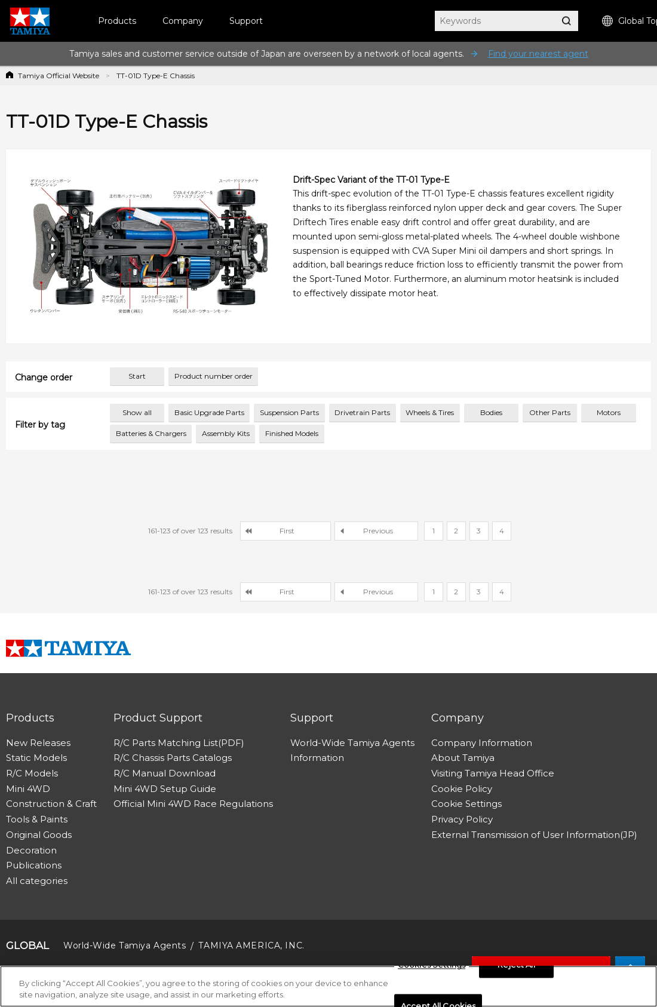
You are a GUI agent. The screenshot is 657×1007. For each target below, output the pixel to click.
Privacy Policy (462, 819)
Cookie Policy (461, 788)
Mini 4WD (28, 788)
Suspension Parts (289, 412)
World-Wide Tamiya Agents (352, 742)
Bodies (491, 412)
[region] (328, 986)
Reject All (516, 965)
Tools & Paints (36, 819)
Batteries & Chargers (151, 433)
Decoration (31, 850)
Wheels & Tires (430, 412)
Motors (609, 412)
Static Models (36, 757)
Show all (137, 412)
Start (137, 376)
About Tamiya (463, 757)
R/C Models (32, 773)
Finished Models (291, 433)
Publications (34, 865)
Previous (378, 530)
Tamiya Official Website (58, 75)
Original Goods (39, 834)
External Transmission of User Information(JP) (534, 834)
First (287, 530)
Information (317, 757)
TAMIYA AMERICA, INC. (251, 945)
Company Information (481, 742)
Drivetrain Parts (362, 412)
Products (117, 21)
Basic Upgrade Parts (209, 412)
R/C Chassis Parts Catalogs (172, 757)
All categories (36, 880)
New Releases (38, 742)
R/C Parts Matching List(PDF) (178, 742)
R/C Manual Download (164, 773)
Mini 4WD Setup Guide (164, 788)
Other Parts (549, 412)
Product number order (213, 376)
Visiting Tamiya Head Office (492, 773)
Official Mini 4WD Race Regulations (193, 803)
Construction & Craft (51, 803)
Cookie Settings (466, 803)
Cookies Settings (431, 965)
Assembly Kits (226, 433)
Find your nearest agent (538, 53)
